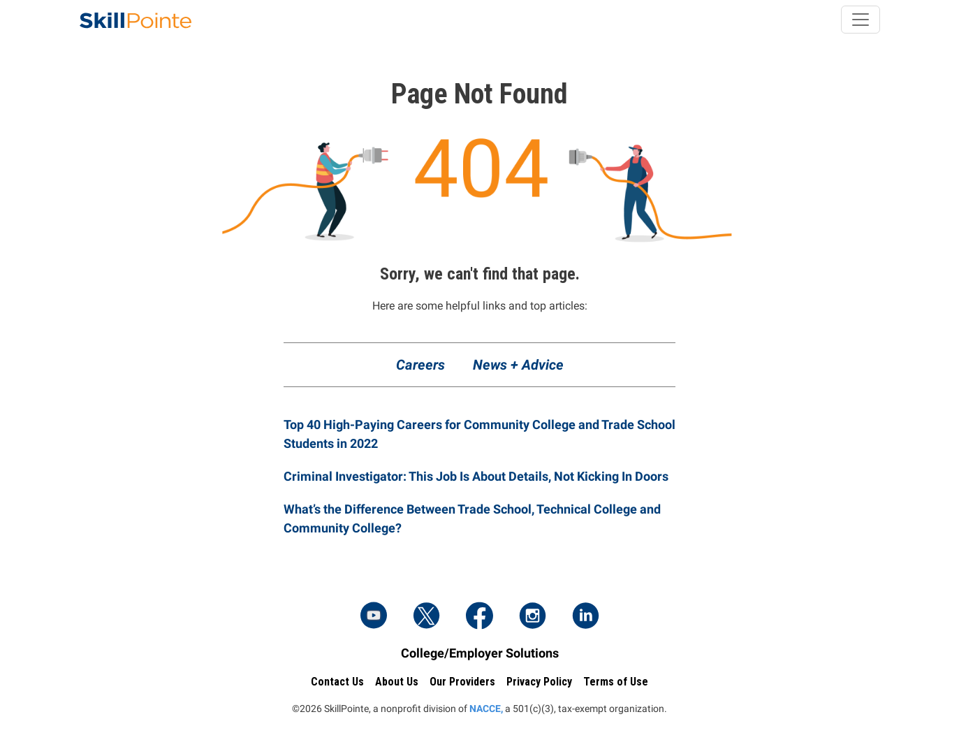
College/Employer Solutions (480, 653)
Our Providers (462, 681)
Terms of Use (615, 681)
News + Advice (518, 364)
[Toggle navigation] (860, 20)
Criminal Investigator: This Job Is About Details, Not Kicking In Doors (476, 476)
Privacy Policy (539, 681)
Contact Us (337, 681)
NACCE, (486, 708)
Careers (420, 364)
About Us (396, 681)
